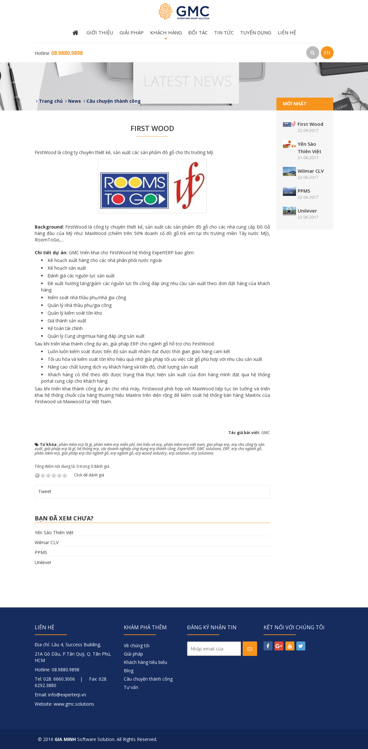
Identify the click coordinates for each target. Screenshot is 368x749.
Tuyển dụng (255, 32)
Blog (128, 670)
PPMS (41, 552)
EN (327, 52)
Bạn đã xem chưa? (64, 518)
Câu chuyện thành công (148, 679)
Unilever (43, 562)
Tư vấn (131, 687)
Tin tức (224, 32)
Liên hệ (287, 32)
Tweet (44, 491)
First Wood (310, 124)
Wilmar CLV (46, 542)
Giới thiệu (99, 32)
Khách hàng (166, 36)
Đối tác (198, 32)
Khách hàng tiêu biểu (145, 662)
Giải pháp (132, 32)
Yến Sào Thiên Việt (54, 532)
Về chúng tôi (136, 645)
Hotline (59, 53)
